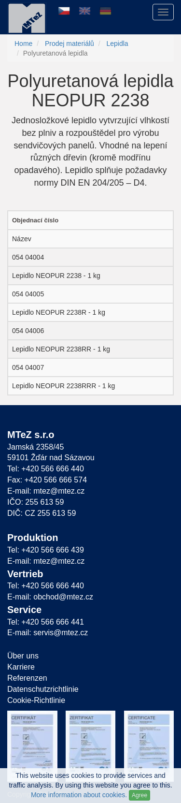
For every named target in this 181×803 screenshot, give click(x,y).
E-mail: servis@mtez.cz (47, 632)
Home (23, 43)
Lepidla (117, 43)
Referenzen (27, 678)
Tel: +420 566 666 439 (45, 550)
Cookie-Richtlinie (36, 700)
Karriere (21, 667)
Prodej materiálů (69, 43)
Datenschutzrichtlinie (43, 689)
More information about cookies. (79, 795)
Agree (139, 795)
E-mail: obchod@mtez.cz (50, 597)
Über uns (23, 656)
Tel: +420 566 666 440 (45, 469)
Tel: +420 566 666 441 (45, 622)
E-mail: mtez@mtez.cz (45, 491)
